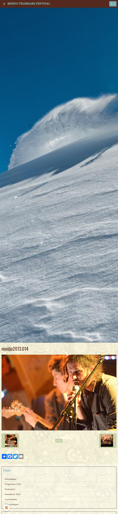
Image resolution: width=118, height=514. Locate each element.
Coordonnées (11, 499)
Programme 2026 (13, 484)
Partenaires (10, 489)
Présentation (10, 479)
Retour (59, 440)
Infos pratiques (12, 504)
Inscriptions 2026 (13, 494)
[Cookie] (6, 507)
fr (111, 3)
